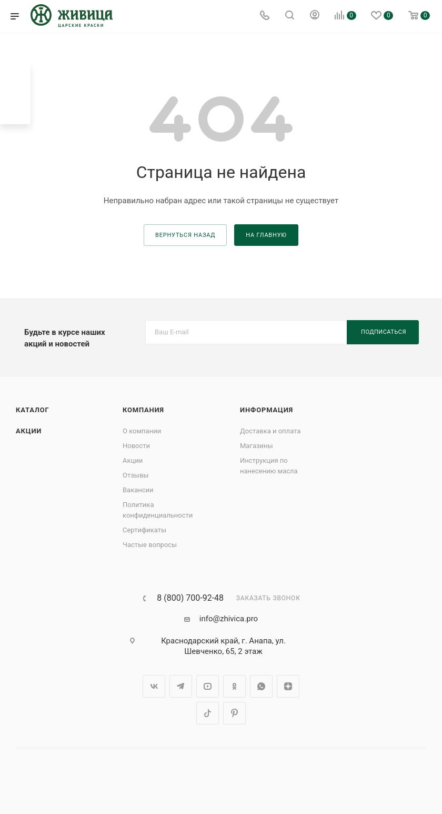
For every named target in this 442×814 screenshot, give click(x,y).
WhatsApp (261, 686)
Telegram (180, 686)
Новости (136, 446)
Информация (266, 410)
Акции (29, 431)
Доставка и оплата (270, 431)
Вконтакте (154, 686)
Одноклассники (234, 686)
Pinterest (234, 713)
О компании (142, 431)
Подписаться (383, 332)
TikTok (207, 713)
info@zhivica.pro (228, 618)
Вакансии (138, 490)
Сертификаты (144, 530)
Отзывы (135, 475)
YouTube (207, 686)
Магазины (256, 446)
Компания (143, 410)
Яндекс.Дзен (288, 686)
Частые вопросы (150, 545)
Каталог (32, 410)
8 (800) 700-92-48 (190, 598)
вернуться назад (185, 235)
